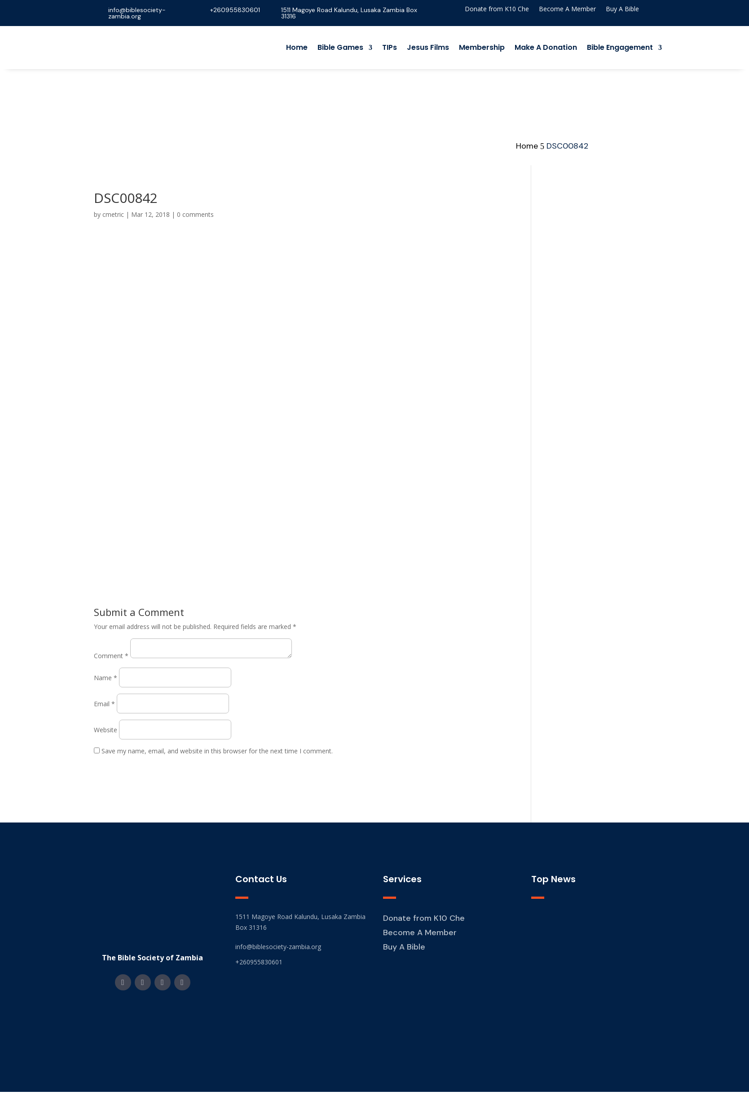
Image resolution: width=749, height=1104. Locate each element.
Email (104, 703)
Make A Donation (546, 47)
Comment (111, 655)
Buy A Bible (622, 9)
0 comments (195, 214)
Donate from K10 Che (497, 9)
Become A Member (567, 9)
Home (297, 47)
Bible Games (340, 47)
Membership (482, 47)
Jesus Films (428, 47)
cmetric (113, 214)
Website (105, 730)
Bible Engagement (620, 47)
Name (105, 677)
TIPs (389, 47)
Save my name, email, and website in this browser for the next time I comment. (217, 751)
